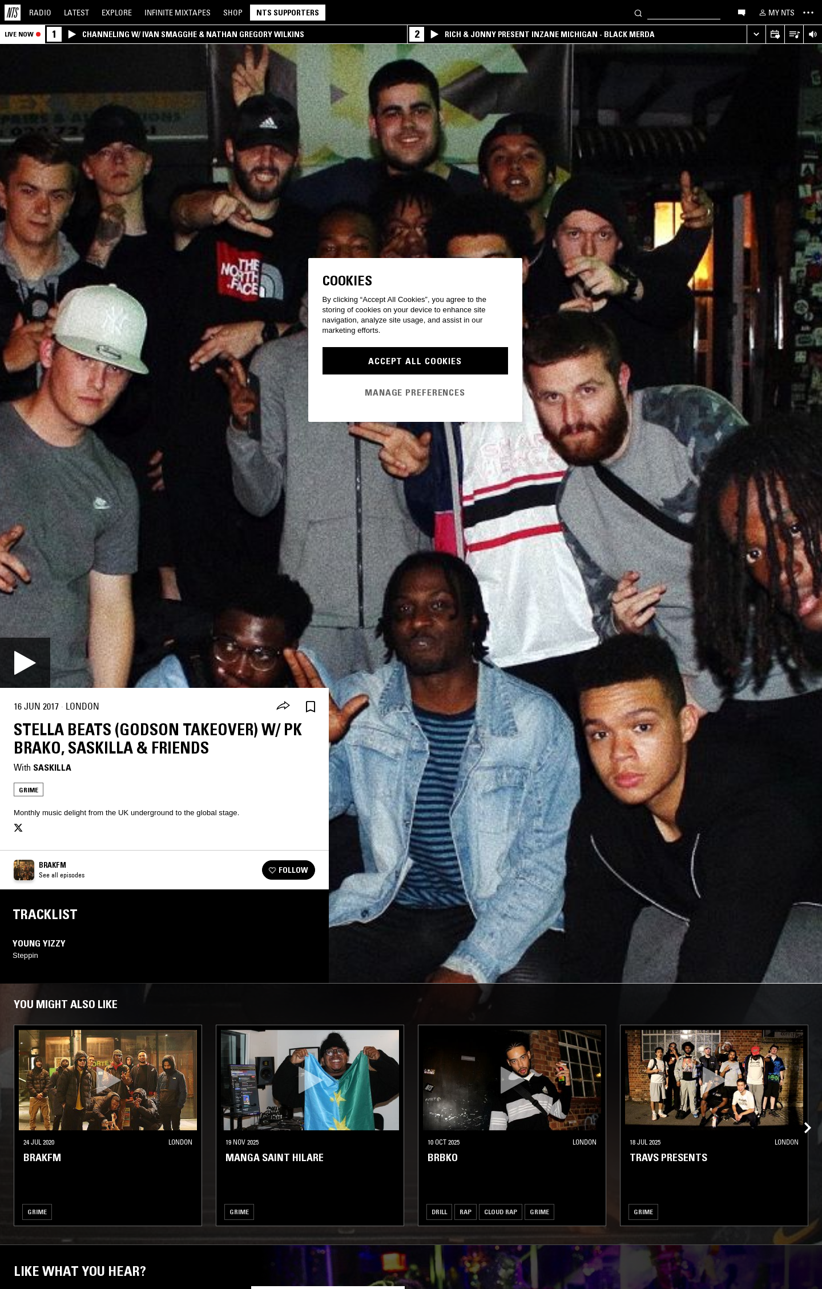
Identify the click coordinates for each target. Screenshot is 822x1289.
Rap (466, 1211)
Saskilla (52, 767)
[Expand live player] (756, 34)
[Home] (13, 13)
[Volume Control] (812, 34)
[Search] (638, 12)
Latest (76, 12)
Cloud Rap (500, 1211)
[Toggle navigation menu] (808, 13)
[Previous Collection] (800, 1114)
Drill (439, 1211)
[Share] (283, 706)
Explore (117, 12)
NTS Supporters (287, 12)
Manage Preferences (415, 392)
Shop (233, 12)
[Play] (25, 663)
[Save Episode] (310, 706)
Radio (40, 12)
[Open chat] (742, 12)
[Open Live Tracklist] (793, 34)
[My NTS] (776, 12)
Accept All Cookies (415, 360)
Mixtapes (177, 12)
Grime (28, 790)
